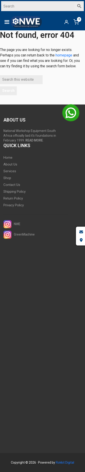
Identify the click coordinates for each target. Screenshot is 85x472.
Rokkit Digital (65, 462)
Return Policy (13, 198)
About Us (10, 164)
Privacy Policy (13, 205)
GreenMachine (19, 235)
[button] (6, 22)
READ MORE (34, 140)
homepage (64, 55)
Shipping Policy (14, 192)
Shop (7, 178)
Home (7, 158)
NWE (11, 224)
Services (9, 171)
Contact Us (11, 185)
